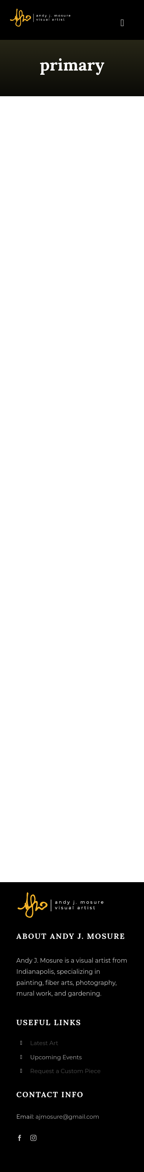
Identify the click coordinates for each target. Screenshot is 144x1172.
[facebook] (20, 1138)
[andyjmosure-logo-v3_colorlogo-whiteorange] (40, 11)
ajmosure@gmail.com (67, 1116)
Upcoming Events (56, 1057)
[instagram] (33, 1138)
